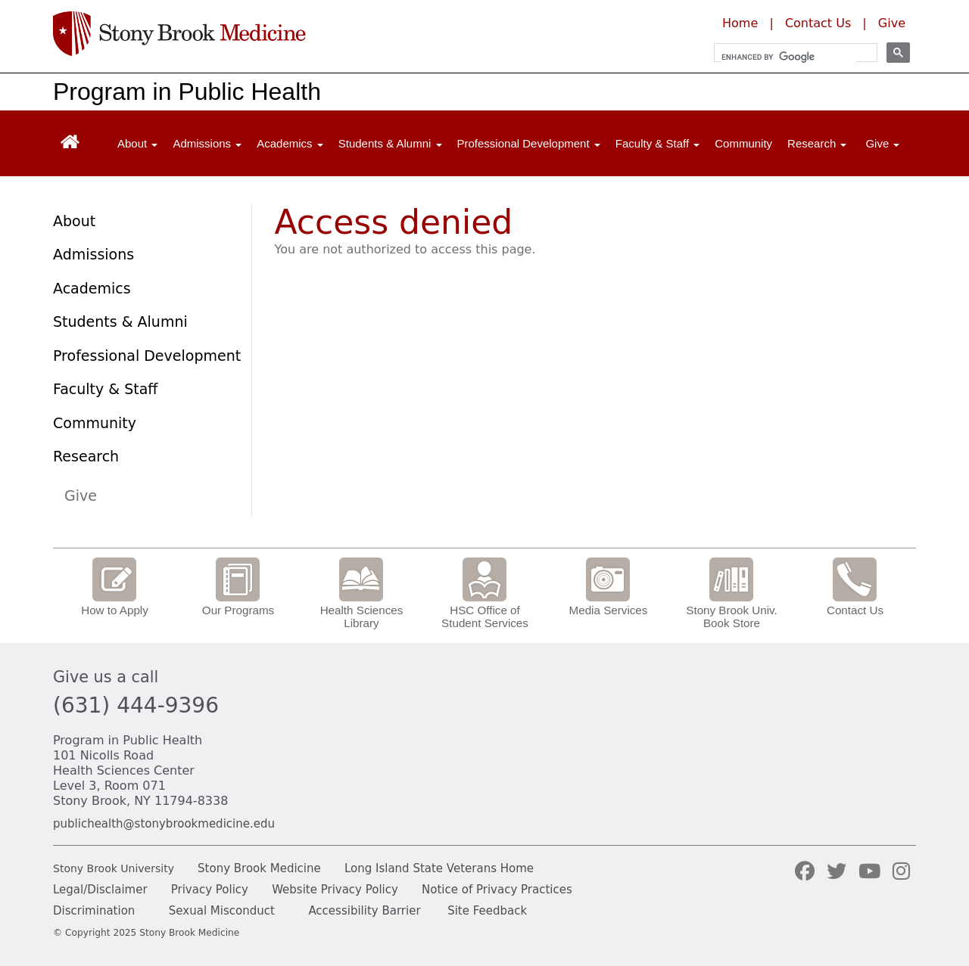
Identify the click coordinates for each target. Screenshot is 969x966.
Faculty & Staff (105, 388)
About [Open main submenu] (137, 143)
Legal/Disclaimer (100, 889)
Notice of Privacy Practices (497, 889)
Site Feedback (487, 911)
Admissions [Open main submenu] (207, 143)
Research (86, 456)
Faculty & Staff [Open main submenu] (657, 143)
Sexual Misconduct (222, 911)
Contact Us (818, 23)
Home (740, 23)
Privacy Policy (209, 889)
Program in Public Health (187, 91)
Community (743, 143)
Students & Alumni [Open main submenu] (390, 143)
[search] (788, 57)
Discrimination (94, 911)
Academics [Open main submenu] (290, 143)
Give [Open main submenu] (882, 143)
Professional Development (147, 355)
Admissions (93, 254)
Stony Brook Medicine (259, 868)
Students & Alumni (120, 321)
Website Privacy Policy (335, 889)
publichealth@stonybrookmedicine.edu (164, 824)
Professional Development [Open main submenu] (528, 143)
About (74, 221)
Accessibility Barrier (364, 911)
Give (891, 23)
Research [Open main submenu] (816, 143)
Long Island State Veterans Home (439, 868)
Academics (92, 288)
